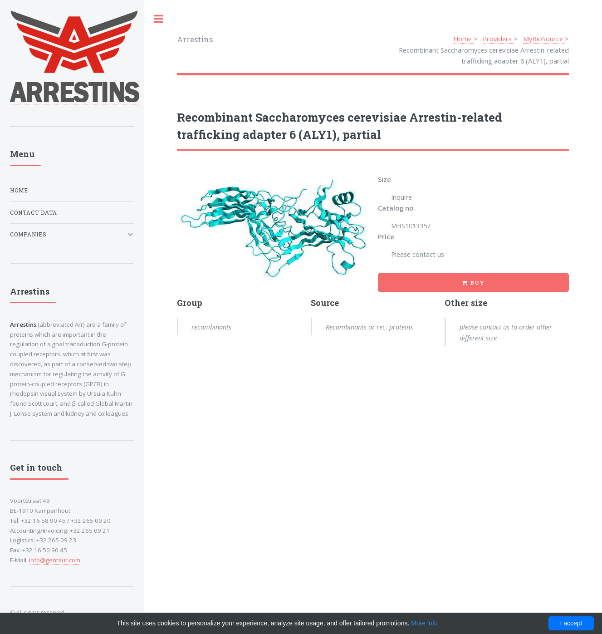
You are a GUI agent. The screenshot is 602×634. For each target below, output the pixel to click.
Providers (498, 38)
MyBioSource (544, 38)
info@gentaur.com (54, 560)
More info (424, 623)
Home (463, 38)
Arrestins (195, 39)
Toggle (159, 19)
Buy (477, 282)
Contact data (33, 212)
